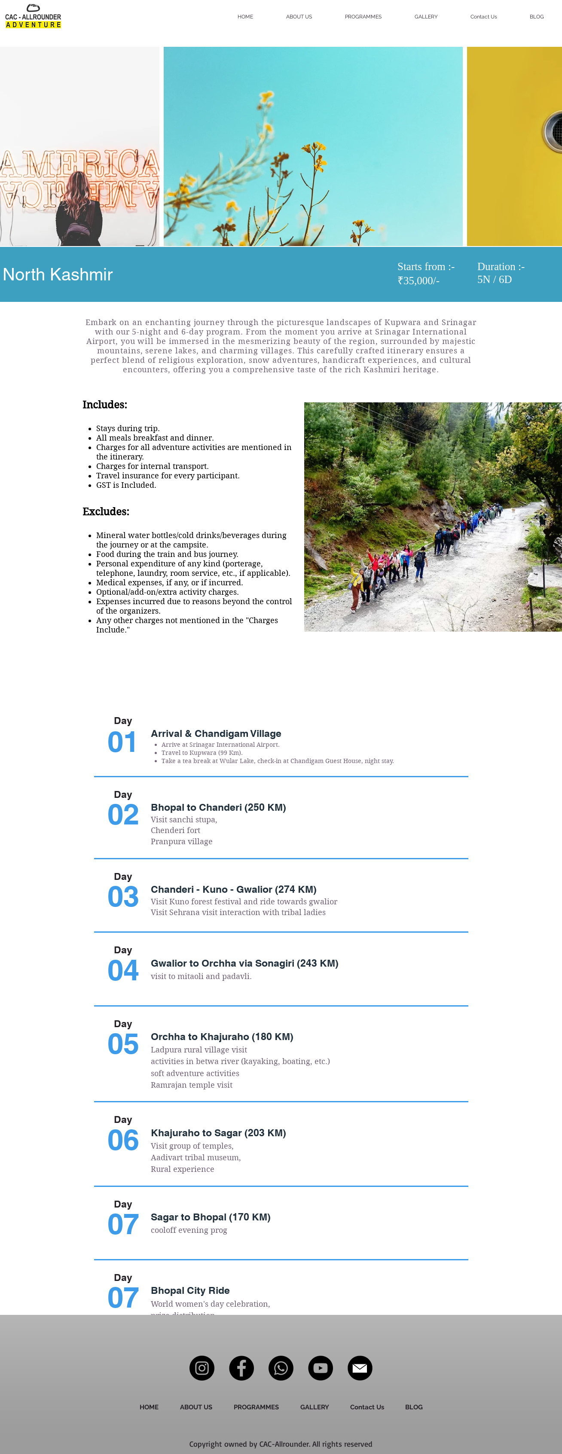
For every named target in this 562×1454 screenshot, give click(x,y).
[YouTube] (320, 1368)
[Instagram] (201, 1368)
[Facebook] (241, 1368)
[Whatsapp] (281, 1368)
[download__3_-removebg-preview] (360, 1368)
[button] (373, 17)
